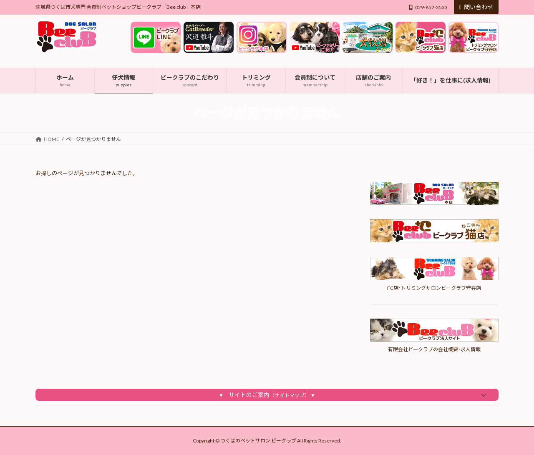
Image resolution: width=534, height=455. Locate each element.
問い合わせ (476, 6)
